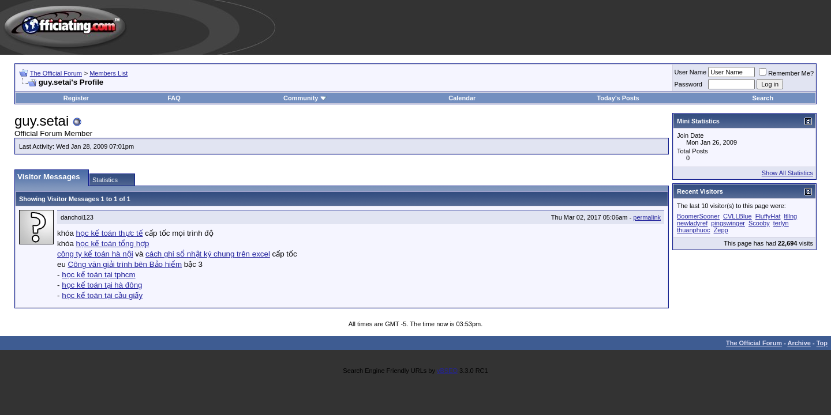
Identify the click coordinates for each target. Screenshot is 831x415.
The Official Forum (56, 73)
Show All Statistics (787, 172)
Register (76, 98)
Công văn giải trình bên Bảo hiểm (125, 264)
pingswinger (728, 223)
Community (305, 98)
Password (688, 84)
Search (762, 98)
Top (822, 342)
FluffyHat (768, 216)
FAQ (174, 98)
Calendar (462, 98)
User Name (691, 72)
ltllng (791, 216)
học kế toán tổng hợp (112, 243)
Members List (108, 73)
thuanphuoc (693, 230)
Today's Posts (618, 98)
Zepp (721, 230)
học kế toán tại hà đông (102, 285)
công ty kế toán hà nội (95, 254)
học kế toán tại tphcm (98, 274)
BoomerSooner (698, 216)
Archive (799, 342)
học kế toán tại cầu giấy (102, 295)
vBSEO (447, 370)
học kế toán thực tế (109, 233)
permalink (647, 217)
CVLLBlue (737, 216)
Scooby (759, 223)
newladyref (692, 223)
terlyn (781, 223)
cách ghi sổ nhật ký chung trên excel (207, 254)
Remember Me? (786, 73)
